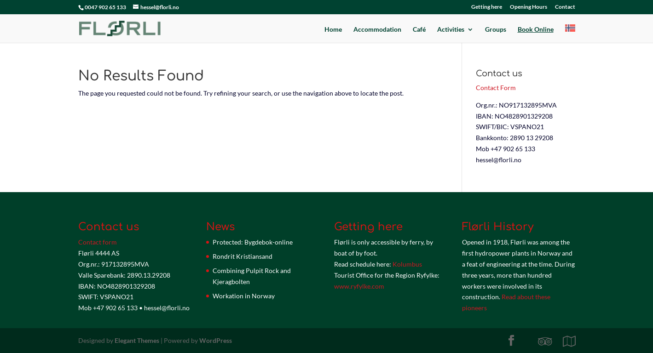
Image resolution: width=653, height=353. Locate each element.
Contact (565, 7)
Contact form (97, 242)
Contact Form (496, 87)
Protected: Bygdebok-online (253, 242)
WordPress (215, 340)
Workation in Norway (244, 296)
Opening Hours (528, 7)
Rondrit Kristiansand (242, 256)
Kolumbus (407, 264)
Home (333, 29)
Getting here (486, 7)
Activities (450, 29)
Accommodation (377, 29)
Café (419, 29)
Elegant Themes (137, 340)
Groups (495, 29)
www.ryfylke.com (359, 286)
